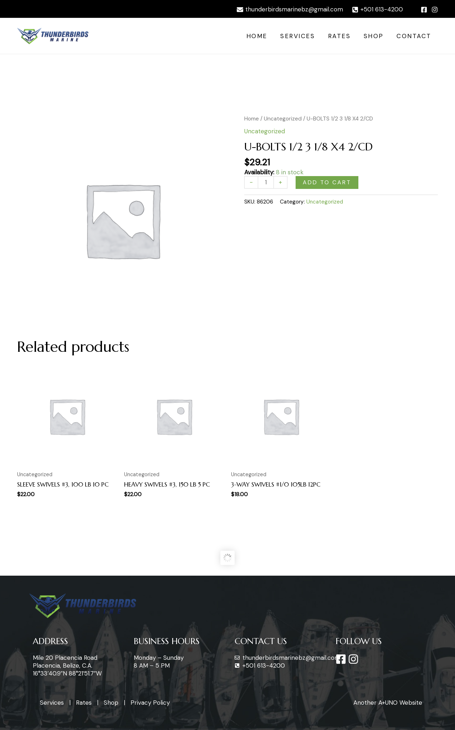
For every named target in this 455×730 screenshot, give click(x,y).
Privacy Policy (150, 702)
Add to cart (327, 182)
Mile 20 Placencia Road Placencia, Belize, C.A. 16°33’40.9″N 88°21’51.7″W (67, 665)
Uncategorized (283, 118)
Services (300, 36)
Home (260, 36)
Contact (414, 36)
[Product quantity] (266, 182)
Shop (375, 36)
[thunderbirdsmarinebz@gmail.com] (290, 9)
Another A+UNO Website (387, 702)
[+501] (377, 9)
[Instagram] (434, 9)
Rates (341, 36)
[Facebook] (424, 9)
